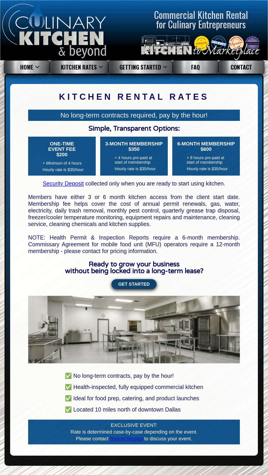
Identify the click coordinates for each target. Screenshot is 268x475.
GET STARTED (134, 284)
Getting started (140, 67)
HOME (26, 67)
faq (195, 67)
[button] (27, 67)
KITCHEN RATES (79, 67)
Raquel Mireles (126, 438)
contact (241, 67)
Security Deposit (63, 183)
